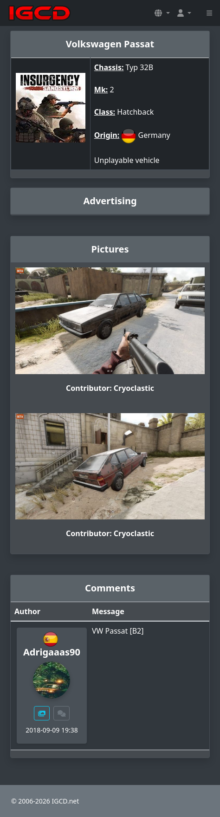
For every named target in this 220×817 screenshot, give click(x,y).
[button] (162, 13)
